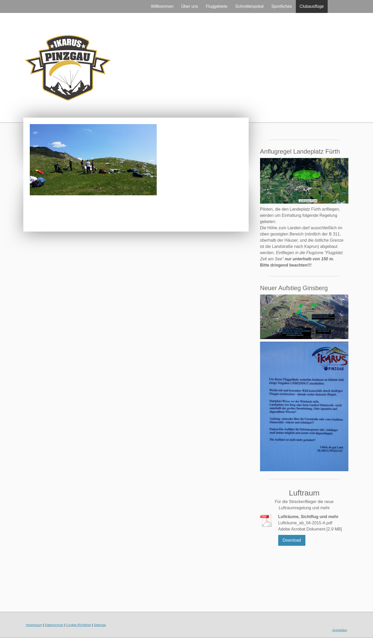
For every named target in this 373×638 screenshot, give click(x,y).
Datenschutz (54, 625)
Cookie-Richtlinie (78, 625)
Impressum (34, 625)
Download (292, 540)
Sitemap (100, 625)
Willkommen (162, 6)
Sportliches (281, 6)
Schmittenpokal (249, 6)
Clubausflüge (312, 6)
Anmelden (339, 630)
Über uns (189, 6)
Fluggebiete (216, 6)
